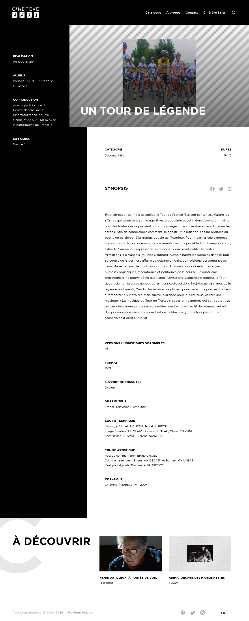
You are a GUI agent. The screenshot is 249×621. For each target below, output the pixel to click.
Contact (192, 12)
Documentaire (115, 155)
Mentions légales (80, 612)
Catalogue (153, 12)
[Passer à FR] (223, 612)
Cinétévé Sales (214, 12)
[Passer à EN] (231, 612)
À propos (173, 12)
